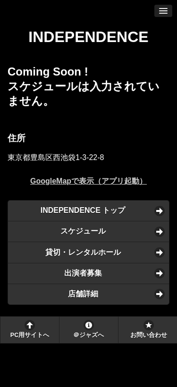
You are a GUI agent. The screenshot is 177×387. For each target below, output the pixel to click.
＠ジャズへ (88, 335)
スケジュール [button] (83, 231)
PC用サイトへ (29, 335)
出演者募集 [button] (83, 273)
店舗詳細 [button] (83, 294)
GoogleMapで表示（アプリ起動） (88, 181)
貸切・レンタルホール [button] (83, 252)
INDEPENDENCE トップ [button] (83, 210)
